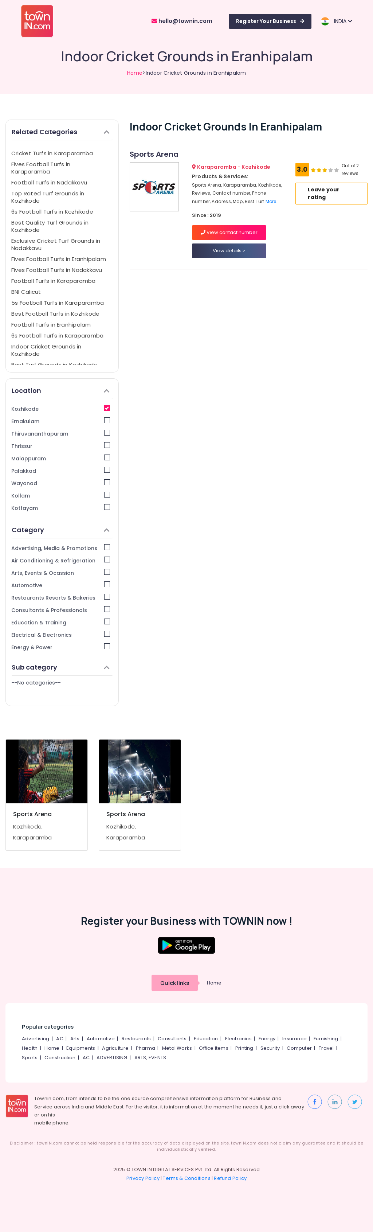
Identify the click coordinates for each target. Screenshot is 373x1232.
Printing (244, 1048)
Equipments (80, 1048)
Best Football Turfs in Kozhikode (55, 313)
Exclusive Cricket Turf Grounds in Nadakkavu (55, 244)
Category (61, 529)
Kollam (60, 495)
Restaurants (136, 1038)
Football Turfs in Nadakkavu (49, 182)
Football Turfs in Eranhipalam (51, 324)
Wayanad (60, 483)
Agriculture (115, 1048)
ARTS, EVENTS (150, 1057)
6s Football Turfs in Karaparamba (57, 335)
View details (229, 250)
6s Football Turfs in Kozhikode (52, 211)
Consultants (172, 1038)
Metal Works (177, 1048)
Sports (30, 1057)
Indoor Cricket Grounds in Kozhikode (46, 350)
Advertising (35, 1038)
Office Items (213, 1048)
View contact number (229, 232)
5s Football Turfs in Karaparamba (57, 303)
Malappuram (60, 458)
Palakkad (60, 471)
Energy (267, 1038)
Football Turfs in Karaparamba (53, 281)
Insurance (294, 1038)
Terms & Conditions (187, 1178)
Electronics (238, 1038)
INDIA (336, 21)
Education (206, 1038)
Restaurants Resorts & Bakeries (60, 597)
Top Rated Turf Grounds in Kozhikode (48, 197)
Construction (59, 1057)
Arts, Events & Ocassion (60, 573)
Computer (299, 1048)
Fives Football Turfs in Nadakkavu (56, 270)
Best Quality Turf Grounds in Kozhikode (50, 226)
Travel (326, 1048)
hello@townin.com (182, 21)
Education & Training (60, 622)
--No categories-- (36, 682)
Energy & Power (60, 647)
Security (270, 1048)
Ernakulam (60, 421)
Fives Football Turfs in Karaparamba (40, 167)
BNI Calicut (26, 292)
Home (135, 73)
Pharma (145, 1048)
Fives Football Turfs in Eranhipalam (58, 259)
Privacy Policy (143, 1178)
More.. (272, 201)
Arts (75, 1038)
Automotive (60, 585)
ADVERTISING (112, 1057)
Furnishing (326, 1038)
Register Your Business (270, 21)
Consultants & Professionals (60, 610)
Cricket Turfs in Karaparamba (52, 153)
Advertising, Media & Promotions (60, 548)
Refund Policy (230, 1178)
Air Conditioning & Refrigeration (60, 560)
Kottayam (60, 508)
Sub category (61, 667)
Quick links (174, 983)
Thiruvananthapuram (60, 433)
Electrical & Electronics (60, 635)
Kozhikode (60, 409)
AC (59, 1038)
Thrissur (60, 446)
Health (30, 1048)
